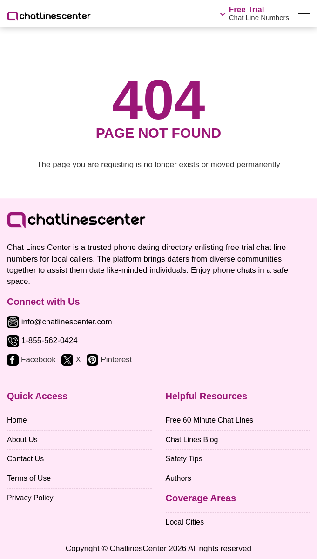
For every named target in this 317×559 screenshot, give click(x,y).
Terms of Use (29, 478)
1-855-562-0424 (49, 341)
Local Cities (185, 522)
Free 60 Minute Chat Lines (210, 420)
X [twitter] (78, 359)
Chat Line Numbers (259, 13)
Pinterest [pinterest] (116, 359)
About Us (22, 440)
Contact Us (25, 459)
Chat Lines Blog (192, 440)
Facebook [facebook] (38, 359)
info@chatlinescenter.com (59, 321)
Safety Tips (184, 459)
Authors (178, 478)
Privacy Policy (30, 498)
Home (17, 420)
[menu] (304, 15)
